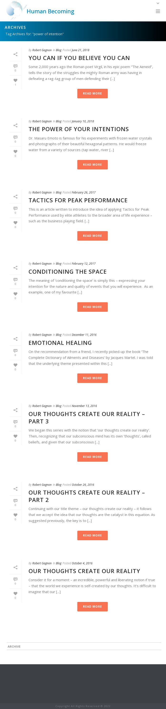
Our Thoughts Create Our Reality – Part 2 (87, 496)
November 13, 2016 (84, 406)
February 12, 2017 (84, 264)
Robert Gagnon (42, 50)
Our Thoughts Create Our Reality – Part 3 (87, 417)
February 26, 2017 (84, 192)
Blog (58, 50)
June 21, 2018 (80, 50)
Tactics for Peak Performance (78, 200)
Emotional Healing (60, 343)
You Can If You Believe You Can (79, 58)
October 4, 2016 (82, 563)
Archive (14, 646)
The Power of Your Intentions (79, 129)
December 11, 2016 (84, 335)
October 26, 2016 (83, 485)
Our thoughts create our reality (84, 571)
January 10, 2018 (83, 121)
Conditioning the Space (68, 271)
